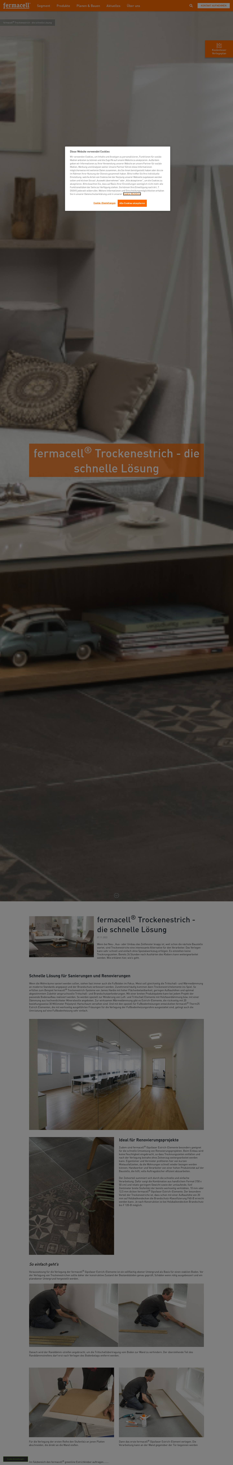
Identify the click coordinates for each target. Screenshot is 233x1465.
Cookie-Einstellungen (105, 203)
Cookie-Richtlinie (132, 193)
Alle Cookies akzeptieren (132, 203)
